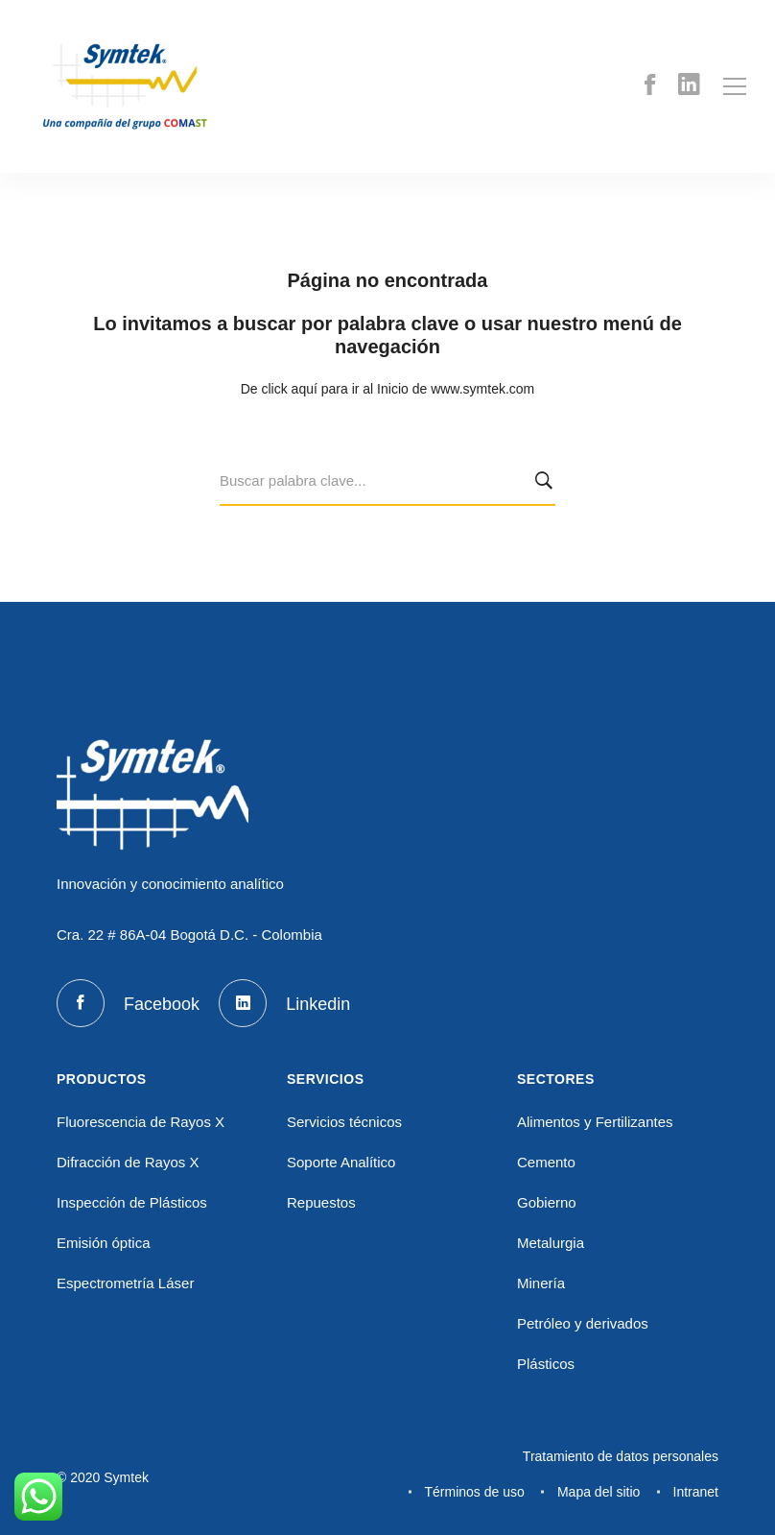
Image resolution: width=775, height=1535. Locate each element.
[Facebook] (650, 87)
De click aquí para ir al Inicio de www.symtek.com (388, 388)
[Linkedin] (689, 87)
